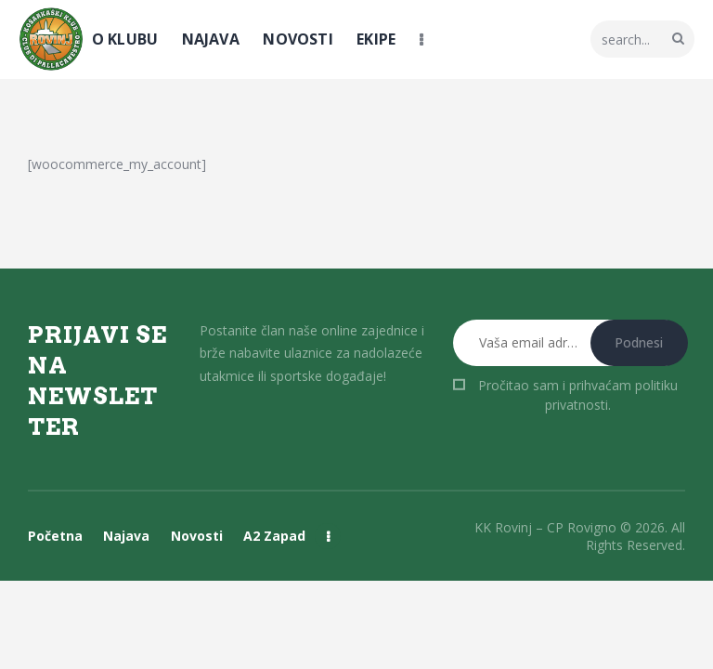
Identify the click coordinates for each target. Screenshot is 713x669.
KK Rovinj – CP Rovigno (545, 527)
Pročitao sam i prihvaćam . (578, 394)
